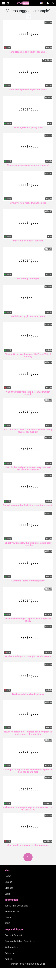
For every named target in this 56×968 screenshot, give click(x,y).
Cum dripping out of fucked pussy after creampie (28, 505)
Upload (8, 882)
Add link (9, 959)
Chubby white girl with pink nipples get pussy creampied (28, 544)
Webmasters (11, 947)
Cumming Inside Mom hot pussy (28, 581)
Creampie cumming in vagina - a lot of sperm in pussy (28, 619)
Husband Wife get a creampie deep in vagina (28, 656)
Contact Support (13, 935)
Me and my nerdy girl (28, 278)
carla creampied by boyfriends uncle (28, 52)
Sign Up (9, 888)
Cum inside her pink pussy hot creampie (28, 845)
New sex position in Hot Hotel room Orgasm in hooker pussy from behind (28, 733)
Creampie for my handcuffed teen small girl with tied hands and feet (28, 770)
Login (7, 894)
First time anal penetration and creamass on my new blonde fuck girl (28, 430)
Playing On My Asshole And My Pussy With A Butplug (28, 355)
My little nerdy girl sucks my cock (28, 316)
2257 (7, 923)
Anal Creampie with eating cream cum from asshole (28, 393)
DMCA (8, 917)
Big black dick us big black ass (28, 694)
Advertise (10, 953)
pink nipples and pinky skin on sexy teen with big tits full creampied (28, 468)
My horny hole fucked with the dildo (28, 203)
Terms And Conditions (16, 905)
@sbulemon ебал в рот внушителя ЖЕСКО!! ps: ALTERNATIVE (28, 808)
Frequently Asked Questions (19, 941)
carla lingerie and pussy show (28, 127)
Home (8, 876)
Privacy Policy (12, 911)
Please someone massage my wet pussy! (28, 165)
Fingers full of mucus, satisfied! (28, 241)
